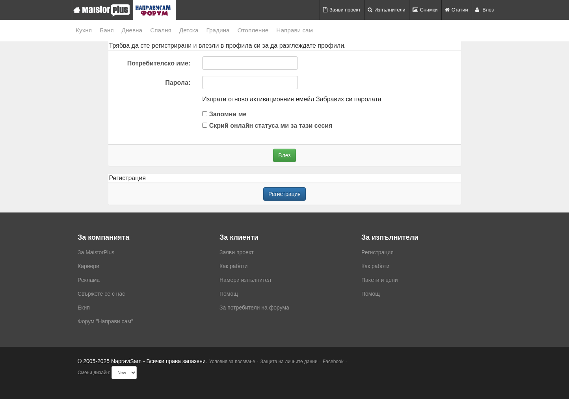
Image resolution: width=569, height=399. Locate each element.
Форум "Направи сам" (105, 321)
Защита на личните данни (289, 361)
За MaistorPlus (96, 252)
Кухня (84, 30)
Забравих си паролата (348, 99)
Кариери (88, 266)
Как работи (233, 266)
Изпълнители (386, 10)
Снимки (425, 10)
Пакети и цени (379, 280)
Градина (217, 30)
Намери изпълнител (245, 280)
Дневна (132, 30)
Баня (106, 30)
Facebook (333, 361)
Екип (84, 307)
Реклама (89, 280)
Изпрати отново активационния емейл (258, 99)
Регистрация (284, 194)
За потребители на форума (254, 307)
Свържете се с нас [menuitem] (101, 294)
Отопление (253, 30)
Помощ (228, 294)
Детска (189, 30)
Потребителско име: (158, 63)
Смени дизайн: (94, 372)
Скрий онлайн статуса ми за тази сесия (267, 125)
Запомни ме (224, 114)
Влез (484, 10)
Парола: (177, 82)
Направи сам (294, 30)
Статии (456, 10)
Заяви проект (342, 10)
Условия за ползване (232, 361)
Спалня (160, 30)
